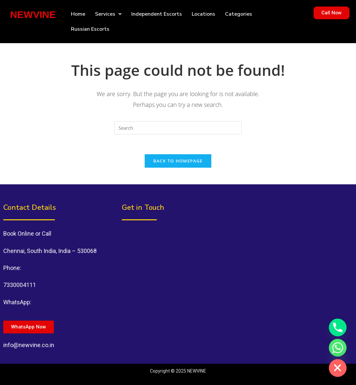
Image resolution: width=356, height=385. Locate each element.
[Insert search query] (178, 127)
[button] (108, 14)
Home (78, 14)
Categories (238, 14)
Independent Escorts (156, 14)
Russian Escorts (90, 29)
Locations (203, 14)
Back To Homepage (177, 161)
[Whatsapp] (338, 348)
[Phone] (338, 327)
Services (108, 14)
